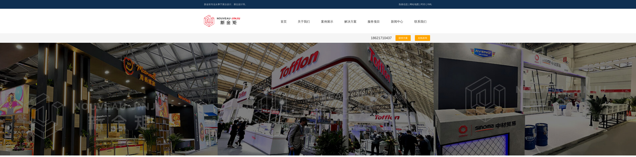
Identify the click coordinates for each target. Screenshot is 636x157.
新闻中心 (397, 21)
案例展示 (327, 21)
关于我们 (304, 21)
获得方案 (403, 38)
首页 (284, 21)
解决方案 (350, 21)
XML (429, 4)
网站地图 (414, 4)
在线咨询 (422, 38)
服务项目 (374, 21)
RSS (423, 4)
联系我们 (420, 21)
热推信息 (403, 4)
